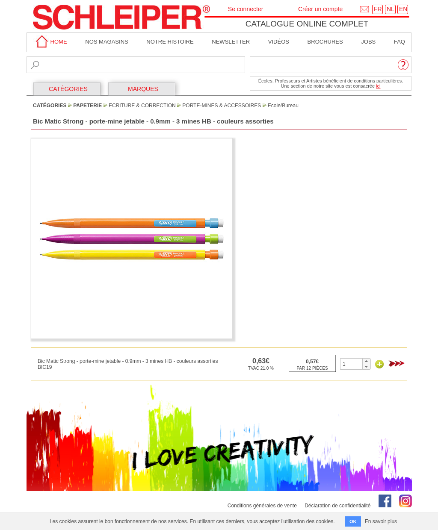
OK (353, 521)
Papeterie (87, 106)
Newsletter (231, 41)
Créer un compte (320, 9)
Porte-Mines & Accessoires (221, 106)
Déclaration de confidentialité (337, 506)
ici (378, 85)
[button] (366, 361)
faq (399, 41)
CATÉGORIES (68, 88)
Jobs (368, 41)
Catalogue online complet (307, 23)
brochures (325, 41)
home (50, 41)
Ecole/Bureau (283, 106)
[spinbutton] (351, 364)
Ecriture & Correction (142, 106)
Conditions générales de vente (262, 506)
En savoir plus (381, 521)
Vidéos (278, 41)
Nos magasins (106, 41)
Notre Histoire (169, 41)
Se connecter (245, 9)
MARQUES (143, 88)
